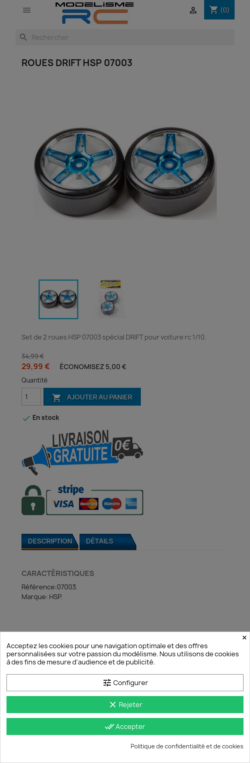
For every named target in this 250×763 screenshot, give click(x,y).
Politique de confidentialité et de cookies (187, 746)
